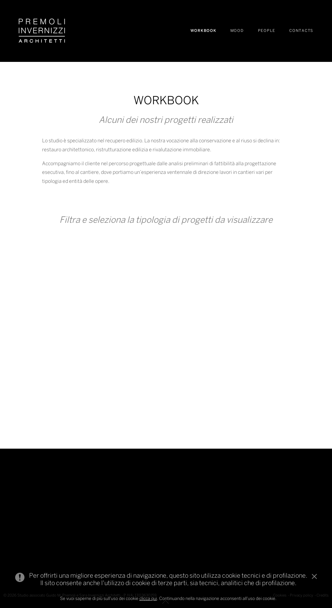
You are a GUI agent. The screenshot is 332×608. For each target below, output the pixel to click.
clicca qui (148, 599)
